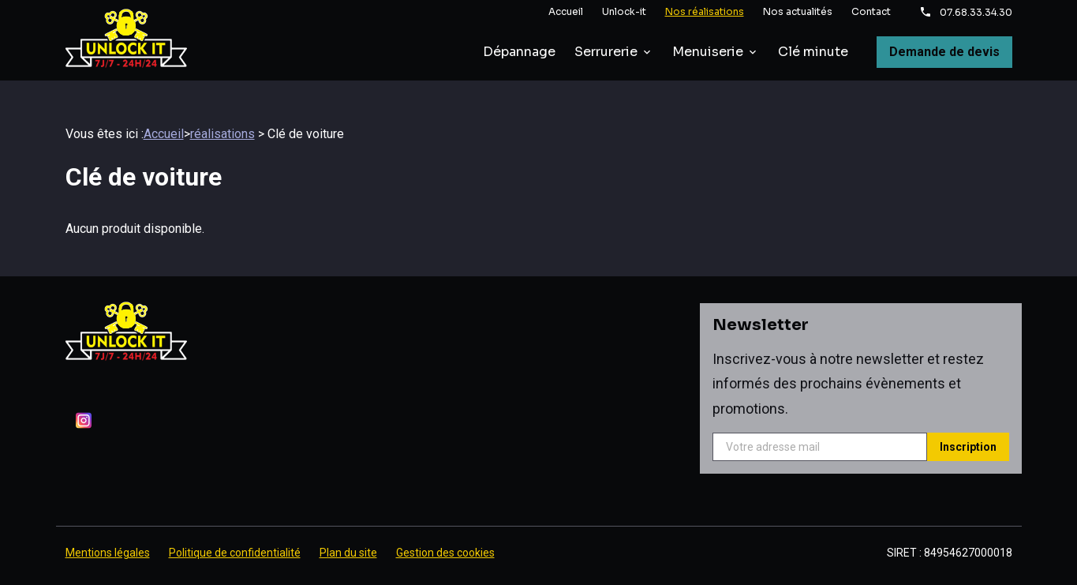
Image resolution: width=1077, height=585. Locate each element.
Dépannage (519, 51)
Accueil (565, 11)
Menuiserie (707, 51)
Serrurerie (606, 51)
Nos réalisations (704, 11)
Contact (871, 11)
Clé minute (813, 51)
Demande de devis (944, 51)
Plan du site (348, 533)
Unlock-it (624, 11)
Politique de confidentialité (235, 533)
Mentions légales (107, 533)
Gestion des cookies (445, 533)
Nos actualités (797, 11)
